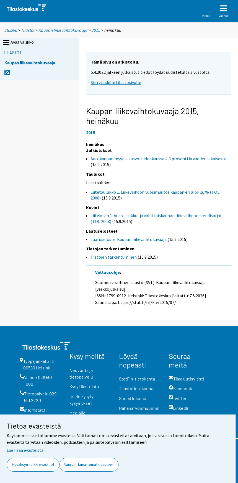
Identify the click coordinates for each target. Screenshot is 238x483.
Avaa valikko (18, 42)
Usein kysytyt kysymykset (82, 400)
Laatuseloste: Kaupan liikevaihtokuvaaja (128, 239)
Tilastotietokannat (137, 388)
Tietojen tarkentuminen (113, 257)
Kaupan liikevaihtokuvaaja (63, 30)
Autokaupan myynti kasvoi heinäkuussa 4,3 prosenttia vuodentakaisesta (158, 158)
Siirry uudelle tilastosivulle (116, 82)
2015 (96, 30)
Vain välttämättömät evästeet (88, 464)
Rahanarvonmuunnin (139, 408)
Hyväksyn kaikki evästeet (33, 464)
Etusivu (10, 30)
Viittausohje (107, 272)
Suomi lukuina (132, 398)
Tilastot (28, 30)
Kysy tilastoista (84, 386)
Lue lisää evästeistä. (25, 450)
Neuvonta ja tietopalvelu (81, 373)
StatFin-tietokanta (137, 378)
